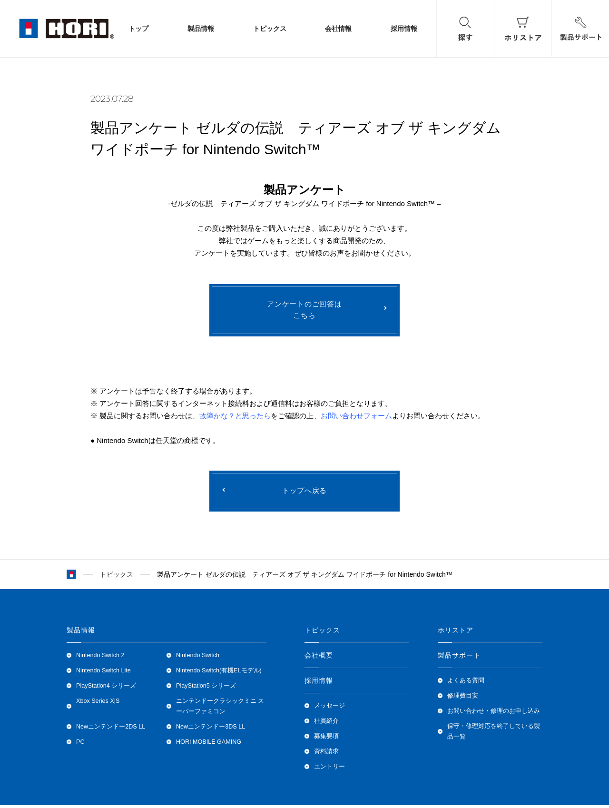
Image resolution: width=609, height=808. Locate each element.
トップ (138, 28)
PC (80, 744)
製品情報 (200, 28)
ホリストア (456, 633)
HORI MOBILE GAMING (208, 744)
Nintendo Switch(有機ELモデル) (219, 673)
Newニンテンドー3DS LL (210, 729)
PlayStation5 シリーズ (206, 688)
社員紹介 (326, 723)
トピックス (269, 28)
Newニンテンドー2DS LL (110, 729)
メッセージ (329, 708)
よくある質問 (465, 683)
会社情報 (338, 28)
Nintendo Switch (197, 658)
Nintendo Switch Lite (103, 673)
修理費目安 (462, 698)
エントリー (329, 769)
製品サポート (459, 658)
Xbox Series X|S (97, 703)
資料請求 (326, 754)
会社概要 (318, 658)
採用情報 (404, 28)
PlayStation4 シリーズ (106, 688)
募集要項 (326, 739)
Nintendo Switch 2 (100, 658)
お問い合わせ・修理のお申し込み (493, 713)
